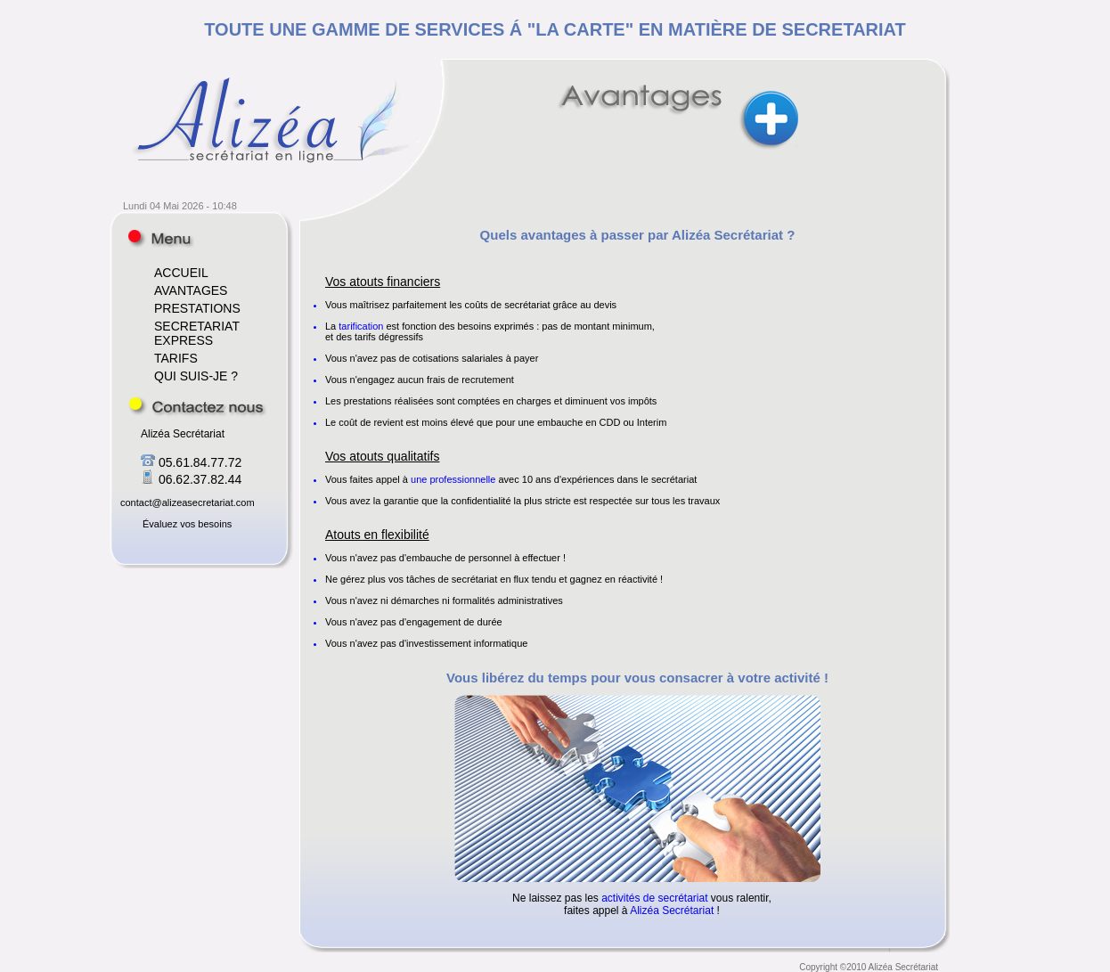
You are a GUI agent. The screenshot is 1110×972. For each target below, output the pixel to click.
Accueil (161, 238)
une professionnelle (453, 479)
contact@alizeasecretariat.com (187, 502)
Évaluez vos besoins (187, 524)
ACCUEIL (181, 272)
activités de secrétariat (654, 898)
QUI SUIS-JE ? (196, 376)
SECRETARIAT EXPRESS (197, 333)
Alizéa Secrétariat (672, 910)
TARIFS (176, 358)
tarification (361, 326)
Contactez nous (197, 407)
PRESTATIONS (197, 308)
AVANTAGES (190, 290)
